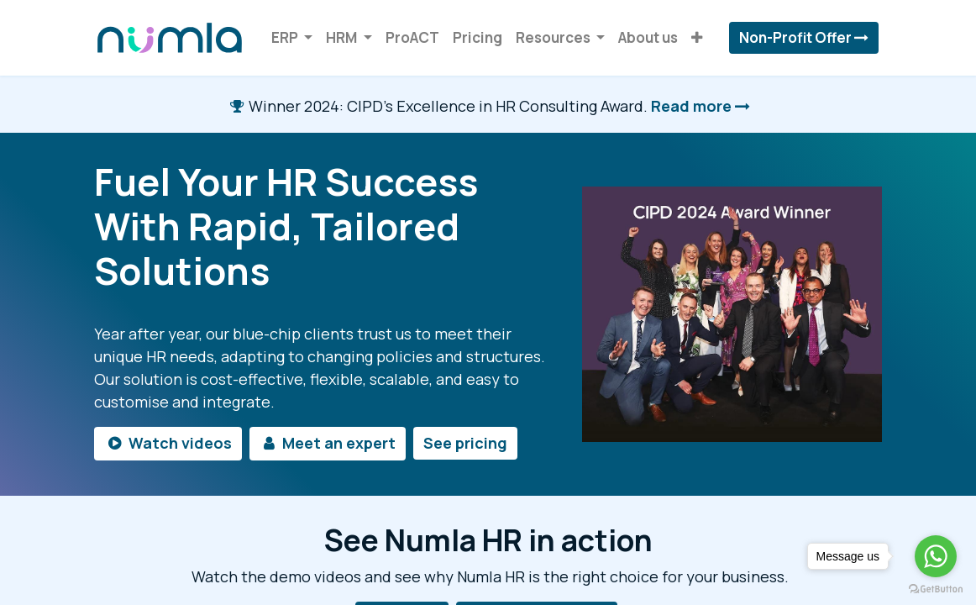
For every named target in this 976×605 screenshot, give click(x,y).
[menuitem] (412, 37)
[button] (697, 37)
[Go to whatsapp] (936, 556)
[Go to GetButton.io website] (936, 588)
